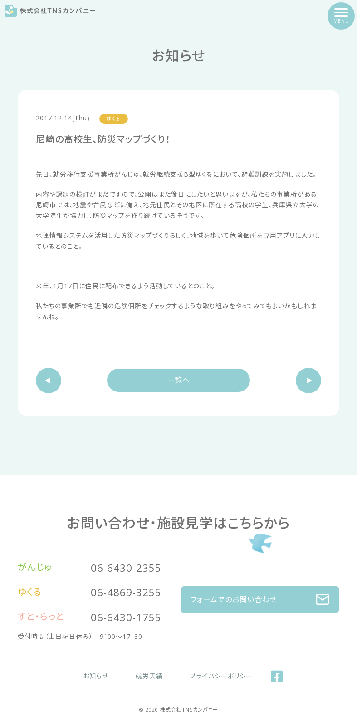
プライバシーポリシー (221, 676)
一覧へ (178, 380)
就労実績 (149, 676)
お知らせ (95, 676)
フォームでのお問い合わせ (274, 599)
